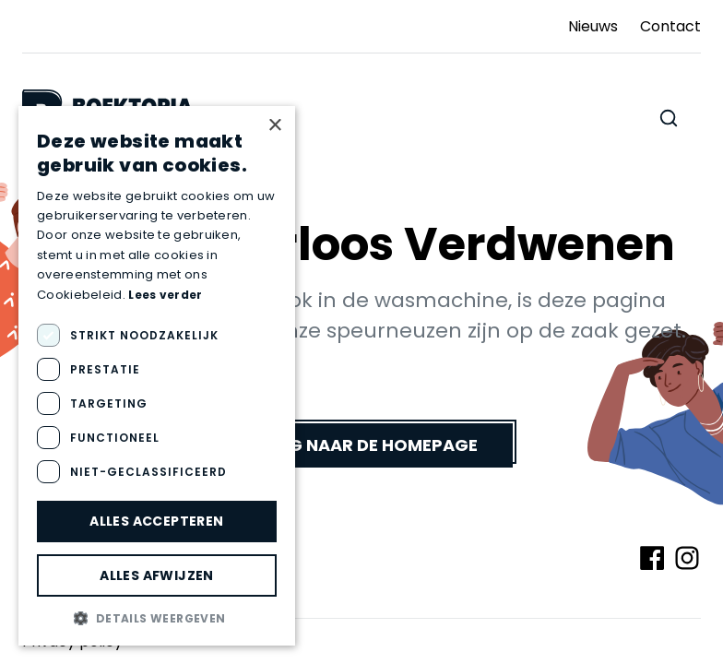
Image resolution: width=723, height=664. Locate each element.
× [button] (274, 126)
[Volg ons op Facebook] (652, 558)
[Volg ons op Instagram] (687, 558)
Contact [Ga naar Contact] (670, 26)
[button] (157, 618)
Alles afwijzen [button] (157, 575)
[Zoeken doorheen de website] (668, 118)
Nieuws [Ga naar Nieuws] (593, 26)
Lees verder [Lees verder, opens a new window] (165, 294)
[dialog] (156, 376)
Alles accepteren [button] (156, 521)
